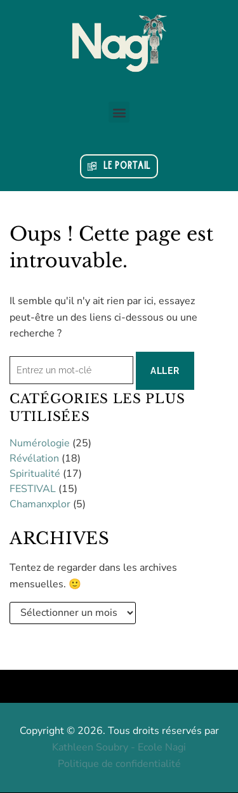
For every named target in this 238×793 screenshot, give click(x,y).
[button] (119, 112)
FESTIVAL (33, 489)
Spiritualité (35, 474)
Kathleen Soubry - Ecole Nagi (119, 747)
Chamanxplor (40, 504)
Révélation (34, 458)
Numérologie (40, 443)
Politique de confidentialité (119, 764)
